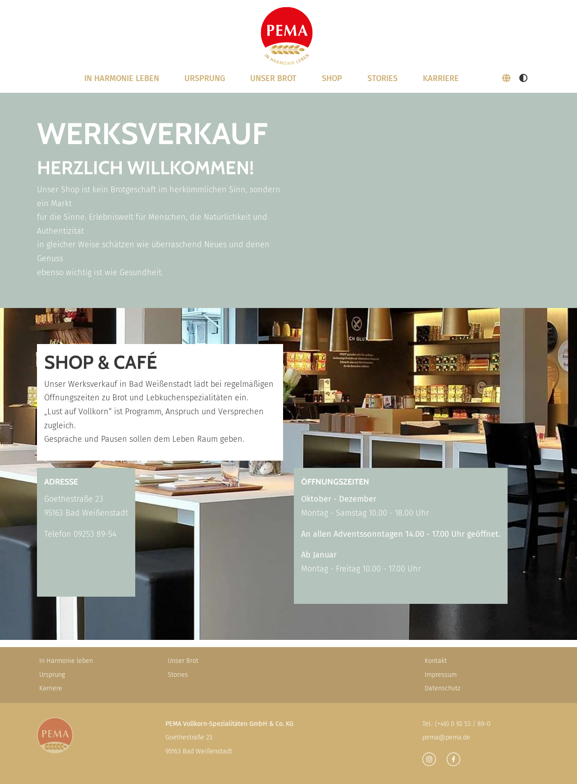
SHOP (332, 78)
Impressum (441, 675)
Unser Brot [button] (273, 78)
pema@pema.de (446, 737)
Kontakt (436, 661)
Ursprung (52, 675)
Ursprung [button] (204, 78)
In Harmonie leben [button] (121, 78)
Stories (382, 78)
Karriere (441, 78)
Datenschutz (442, 688)
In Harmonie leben (66, 661)
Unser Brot (183, 661)
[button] (506, 79)
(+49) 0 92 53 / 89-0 (462, 724)
